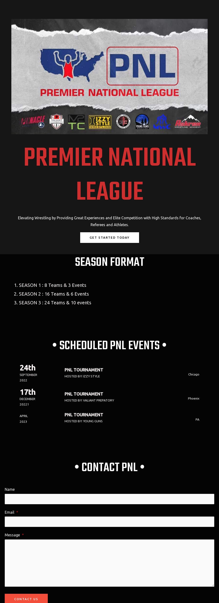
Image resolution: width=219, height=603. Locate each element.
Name (10, 489)
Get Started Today (110, 237)
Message (14, 535)
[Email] (109, 522)
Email (11, 512)
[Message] (109, 563)
